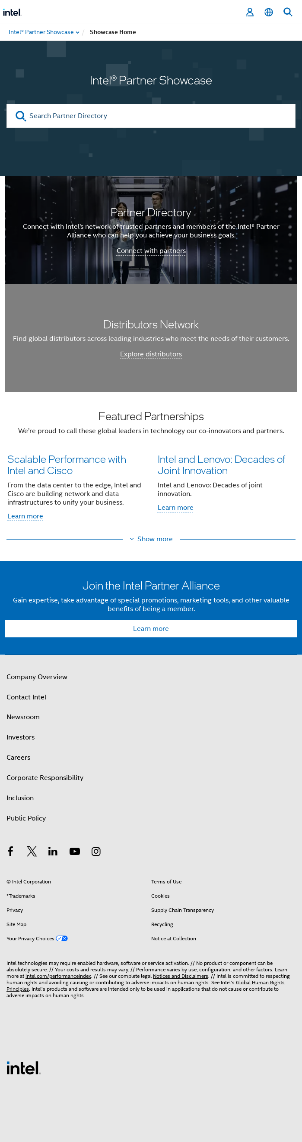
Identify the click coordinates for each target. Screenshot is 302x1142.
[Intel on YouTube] (74, 853)
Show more (155, 539)
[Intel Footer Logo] (23, 1067)
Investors (20, 737)
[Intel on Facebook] (10, 853)
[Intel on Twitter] (32, 853)
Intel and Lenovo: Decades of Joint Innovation (221, 464)
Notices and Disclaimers (180, 976)
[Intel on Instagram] (96, 853)
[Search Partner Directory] (151, 116)
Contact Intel (26, 697)
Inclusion (20, 798)
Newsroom (23, 717)
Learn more (25, 516)
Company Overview (36, 677)
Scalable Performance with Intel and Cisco (66, 464)
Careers (18, 757)
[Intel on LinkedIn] (53, 853)
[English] (268, 12)
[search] (21, 116)
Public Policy (26, 818)
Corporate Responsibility (44, 778)
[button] (151, 468)
